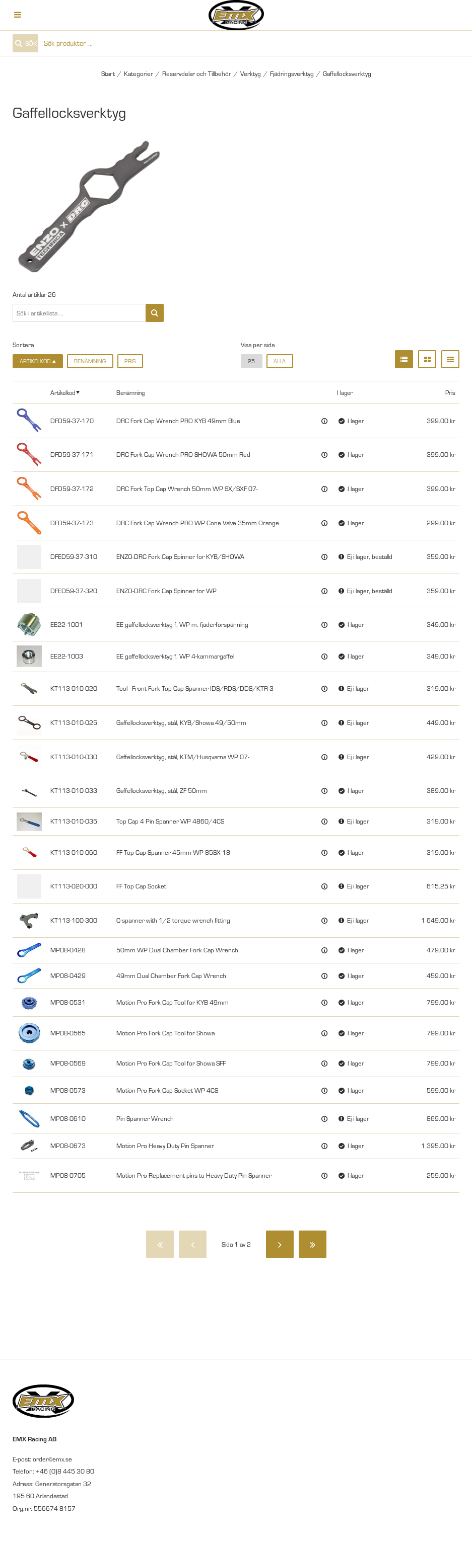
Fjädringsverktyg (292, 73)
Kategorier (138, 73)
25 (251, 361)
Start (108, 73)
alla (280, 361)
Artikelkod (62, 392)
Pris (130, 361)
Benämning (90, 361)
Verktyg (250, 73)
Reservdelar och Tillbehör (196, 73)
